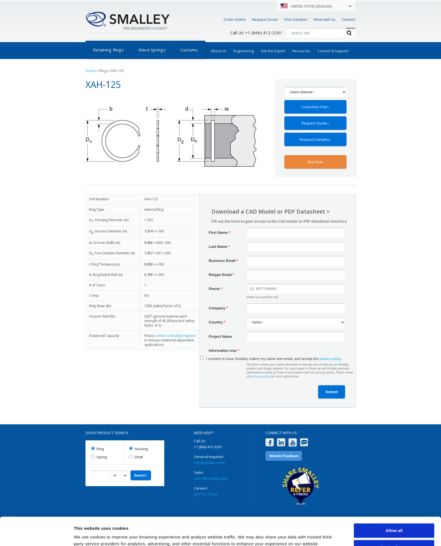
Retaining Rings (108, 50)
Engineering (243, 50)
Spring (101, 457)
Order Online (235, 19)
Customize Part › (315, 106)
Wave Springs (152, 50)
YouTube (292, 442)
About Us (218, 50)
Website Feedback (283, 456)
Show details (87, 535)
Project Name (220, 336)
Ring (100, 449)
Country (217, 322)
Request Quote (265, 19)
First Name (219, 232)
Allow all (394, 506)
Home (91, 70)
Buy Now (315, 161)
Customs (189, 50)
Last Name (219, 246)
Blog (304, 442)
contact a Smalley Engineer (175, 335)
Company (218, 308)
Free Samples (295, 19)
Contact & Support (333, 50)
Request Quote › (315, 123)
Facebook (269, 442)
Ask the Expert (273, 50)
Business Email (223, 261)
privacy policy (330, 359)
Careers (349, 19)
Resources (301, 50)
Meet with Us (325, 19)
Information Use (224, 350)
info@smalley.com (209, 462)
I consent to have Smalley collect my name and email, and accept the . (274, 359)
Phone (215, 289)
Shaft (138, 457)
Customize (394, 522)
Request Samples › (316, 139)
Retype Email (221, 275)
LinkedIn (281, 442)
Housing (141, 449)
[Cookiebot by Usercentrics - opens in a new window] (36, 535)
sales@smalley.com (211, 478)
